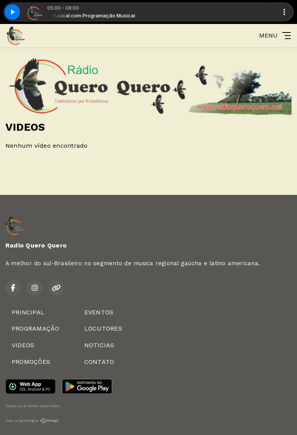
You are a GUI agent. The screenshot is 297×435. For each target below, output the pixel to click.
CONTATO (99, 361)
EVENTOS (99, 312)
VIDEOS (23, 345)
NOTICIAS (99, 345)
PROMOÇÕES (31, 361)
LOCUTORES (103, 328)
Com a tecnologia (32, 420)
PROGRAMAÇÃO (36, 328)
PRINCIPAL (28, 312)
